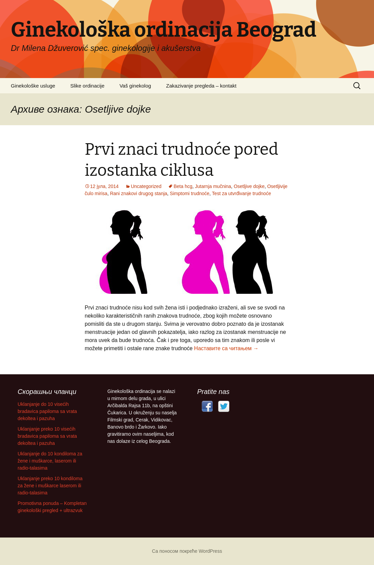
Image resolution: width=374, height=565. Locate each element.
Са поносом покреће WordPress (187, 551)
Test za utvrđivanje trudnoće (241, 193)
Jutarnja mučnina (213, 186)
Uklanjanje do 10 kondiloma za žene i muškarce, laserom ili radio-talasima (50, 461)
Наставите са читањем (226, 348)
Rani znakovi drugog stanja (138, 193)
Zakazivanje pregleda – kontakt (201, 86)
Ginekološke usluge (33, 86)
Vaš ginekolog (135, 86)
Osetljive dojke (249, 186)
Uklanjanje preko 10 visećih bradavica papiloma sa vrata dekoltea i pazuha (47, 436)
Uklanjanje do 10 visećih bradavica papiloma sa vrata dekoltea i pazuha (47, 411)
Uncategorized (146, 186)
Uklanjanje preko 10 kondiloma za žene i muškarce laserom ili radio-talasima (50, 485)
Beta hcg (182, 186)
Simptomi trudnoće (189, 193)
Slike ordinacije (87, 86)
